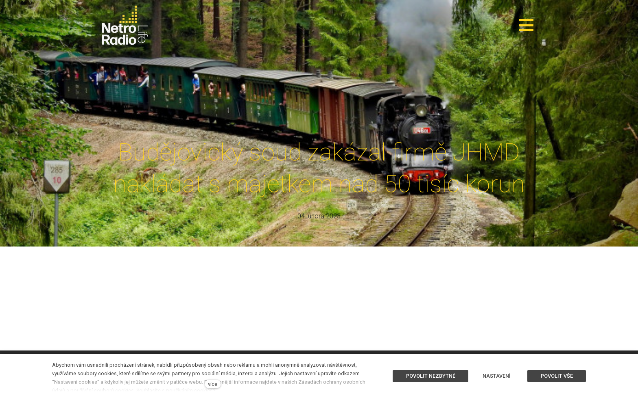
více (212, 384)
